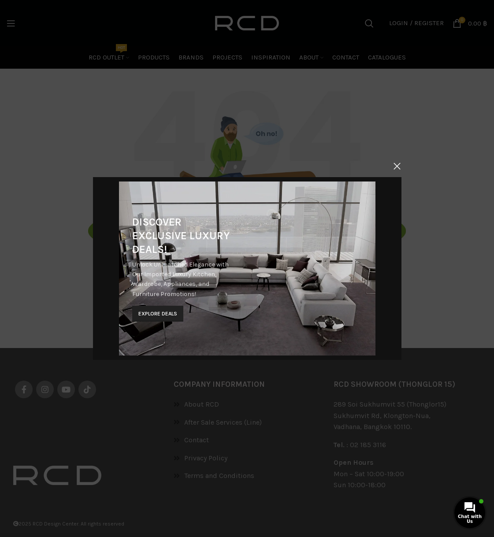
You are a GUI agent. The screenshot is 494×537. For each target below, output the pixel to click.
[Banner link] (246, 268)
